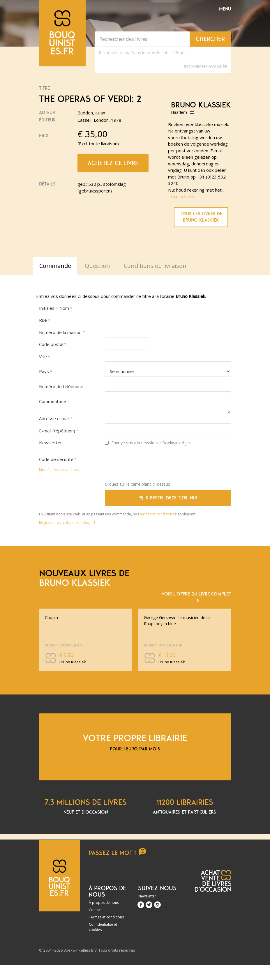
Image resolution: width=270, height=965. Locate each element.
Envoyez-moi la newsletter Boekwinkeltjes (148, 443)
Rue (43, 320)
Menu (225, 9)
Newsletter (50, 443)
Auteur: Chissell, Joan (63, 645)
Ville (43, 356)
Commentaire (52, 401)
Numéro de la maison (60, 332)
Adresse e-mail (54, 418)
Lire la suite (182, 196)
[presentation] (149, 465)
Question (97, 266)
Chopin (51, 617)
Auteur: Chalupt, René (163, 645)
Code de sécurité (56, 459)
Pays (44, 371)
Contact (95, 909)
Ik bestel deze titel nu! (168, 498)
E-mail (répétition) (57, 431)
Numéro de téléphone (61, 386)
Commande (55, 266)
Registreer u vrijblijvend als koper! (67, 522)
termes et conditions (157, 514)
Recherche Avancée (205, 66)
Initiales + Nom (54, 308)
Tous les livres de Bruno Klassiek (201, 217)
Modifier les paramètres (59, 469)
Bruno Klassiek (201, 105)
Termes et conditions (106, 917)
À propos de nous (104, 902)
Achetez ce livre (113, 163)
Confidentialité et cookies (103, 927)
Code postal (51, 344)
